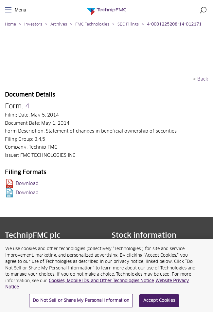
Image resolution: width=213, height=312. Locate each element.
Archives (58, 25)
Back (202, 79)
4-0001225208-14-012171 (174, 25)
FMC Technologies (92, 25)
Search (203, 10)
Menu (9, 10)
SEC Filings (128, 25)
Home (10, 25)
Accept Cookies (159, 303)
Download (27, 183)
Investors (33, 25)
